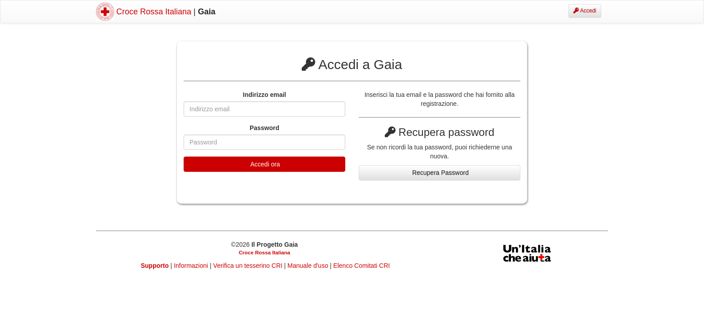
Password (264, 127)
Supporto (155, 265)
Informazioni (192, 265)
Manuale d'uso (308, 265)
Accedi (584, 11)
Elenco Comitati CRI (361, 265)
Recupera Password (439, 172)
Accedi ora (264, 164)
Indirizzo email (264, 94)
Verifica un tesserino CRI (248, 265)
